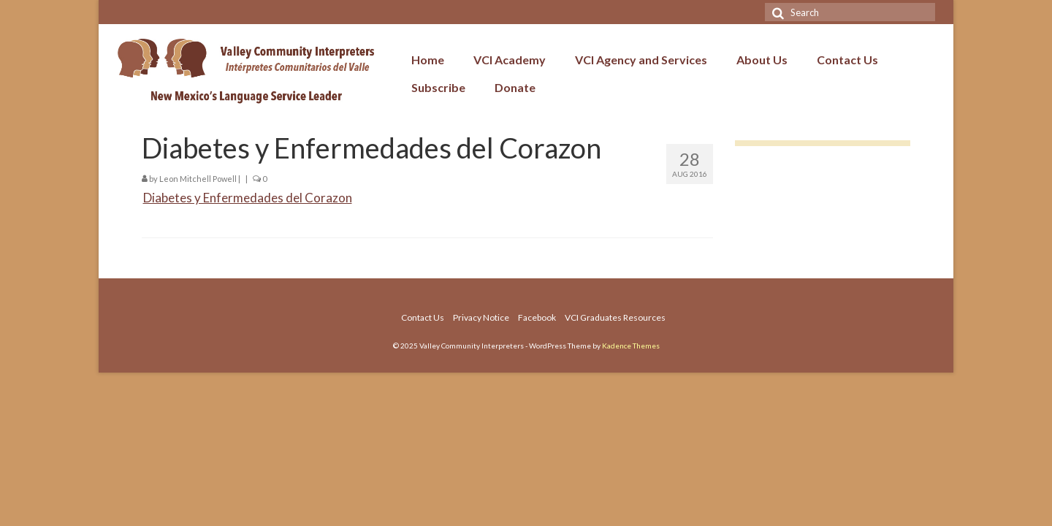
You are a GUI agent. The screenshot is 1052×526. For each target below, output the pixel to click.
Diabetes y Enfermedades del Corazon (247, 197)
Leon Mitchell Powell (198, 178)
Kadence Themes (631, 345)
